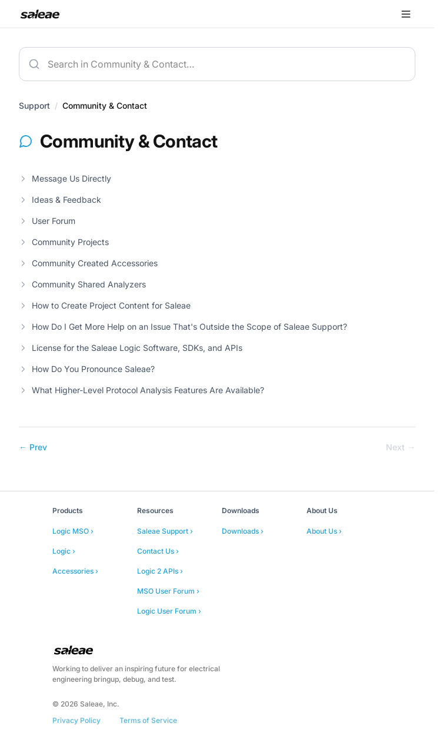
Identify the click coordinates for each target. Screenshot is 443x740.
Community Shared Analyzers (82, 284)
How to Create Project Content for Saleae (105, 305)
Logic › (63, 551)
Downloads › (243, 531)
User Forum (47, 221)
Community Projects (64, 242)
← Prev (33, 447)
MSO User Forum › (168, 591)
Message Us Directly (65, 178)
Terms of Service (148, 720)
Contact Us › (158, 551)
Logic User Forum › (169, 611)
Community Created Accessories (88, 263)
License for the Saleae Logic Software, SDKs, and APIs (130, 348)
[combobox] (217, 64)
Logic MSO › (73, 531)
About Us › (324, 531)
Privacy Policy (76, 720)
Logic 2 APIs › (160, 571)
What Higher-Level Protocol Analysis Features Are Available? (141, 390)
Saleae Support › (165, 531)
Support (34, 106)
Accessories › (75, 571)
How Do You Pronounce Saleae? (87, 369)
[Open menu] (406, 14)
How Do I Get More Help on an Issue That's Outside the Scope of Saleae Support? (183, 327)
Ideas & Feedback (60, 200)
